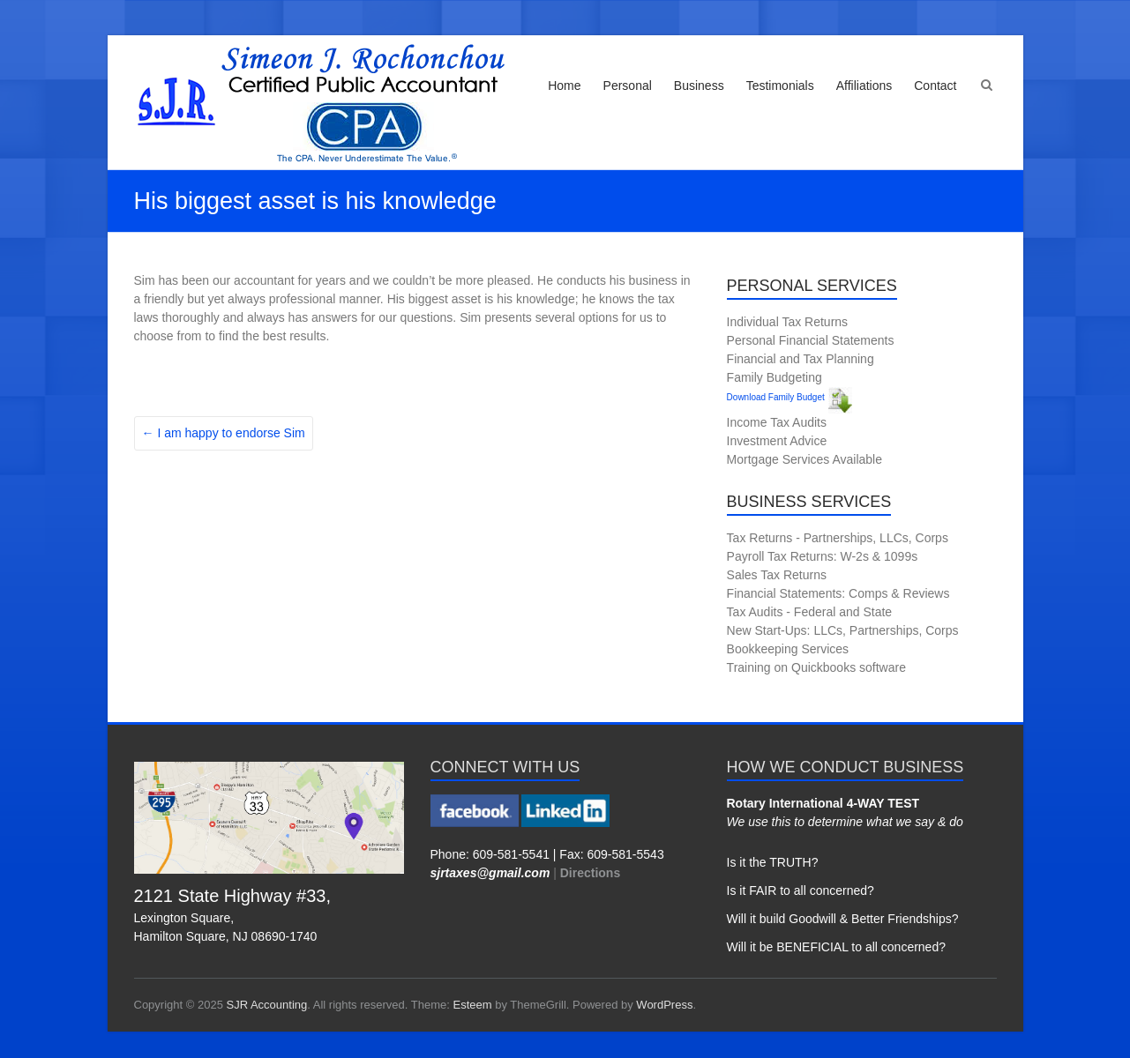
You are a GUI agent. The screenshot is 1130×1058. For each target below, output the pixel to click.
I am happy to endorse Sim (223, 433)
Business (699, 85)
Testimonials (780, 85)
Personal (627, 85)
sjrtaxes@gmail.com (490, 873)
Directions (590, 873)
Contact (935, 85)
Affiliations (864, 85)
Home (564, 85)
